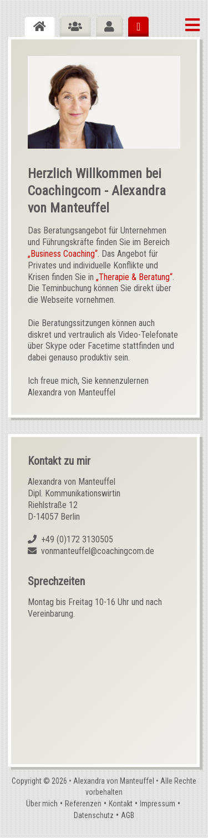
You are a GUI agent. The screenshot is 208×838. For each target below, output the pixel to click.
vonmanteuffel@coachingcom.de (97, 551)
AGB (127, 815)
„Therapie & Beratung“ (134, 277)
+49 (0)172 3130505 (77, 539)
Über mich (42, 803)
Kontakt (121, 803)
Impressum (157, 803)
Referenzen (83, 803)
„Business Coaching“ (63, 253)
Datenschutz (94, 815)
